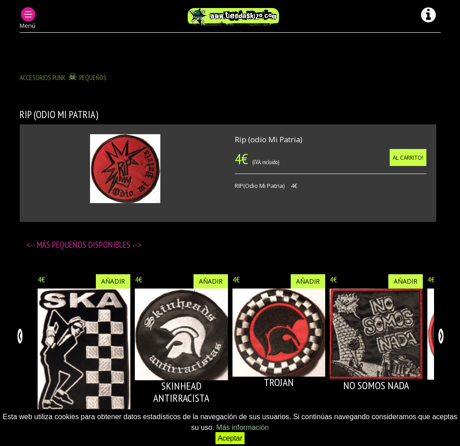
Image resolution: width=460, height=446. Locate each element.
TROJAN (279, 382)
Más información (242, 427)
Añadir (113, 281)
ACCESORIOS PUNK (43, 77)
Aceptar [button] (230, 438)
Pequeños (93, 77)
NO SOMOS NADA (376, 385)
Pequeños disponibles (92, 245)
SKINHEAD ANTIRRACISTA (181, 391)
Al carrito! (408, 157)
